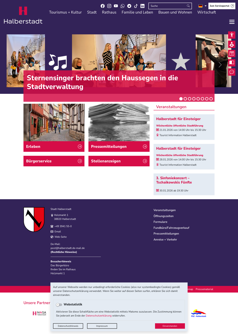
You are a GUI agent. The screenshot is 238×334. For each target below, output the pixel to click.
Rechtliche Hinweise (64, 260)
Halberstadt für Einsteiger (178, 118)
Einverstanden (170, 326)
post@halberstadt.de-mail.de (68, 257)
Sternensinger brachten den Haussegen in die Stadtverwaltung (102, 82)
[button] (18, 65)
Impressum (102, 326)
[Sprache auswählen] (202, 6)
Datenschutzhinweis (68, 326)
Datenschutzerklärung (99, 315)
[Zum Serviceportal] (221, 6)
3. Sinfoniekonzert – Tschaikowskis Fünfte (174, 180)
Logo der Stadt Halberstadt (23, 15)
